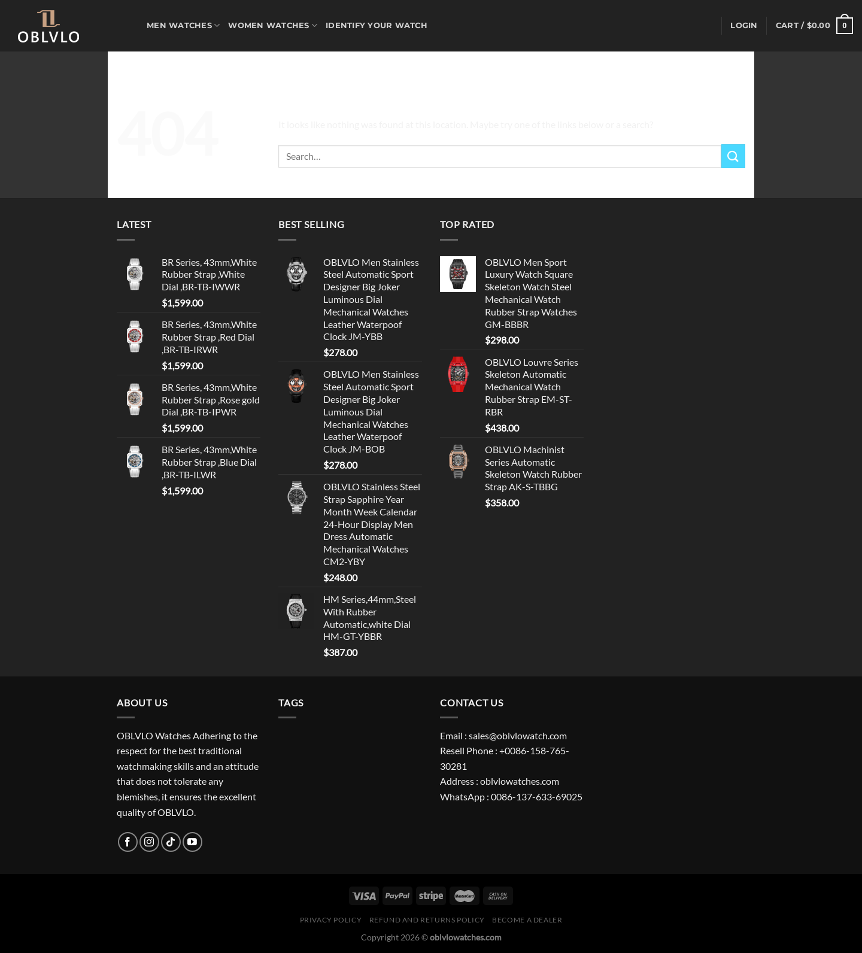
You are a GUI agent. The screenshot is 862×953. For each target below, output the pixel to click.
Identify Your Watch (376, 25)
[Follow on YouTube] (192, 842)
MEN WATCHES (183, 25)
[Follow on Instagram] (149, 842)
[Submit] (733, 156)
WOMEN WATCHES (272, 25)
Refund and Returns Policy (427, 919)
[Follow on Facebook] (128, 842)
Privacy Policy (331, 919)
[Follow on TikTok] (171, 842)
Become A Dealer (527, 919)
